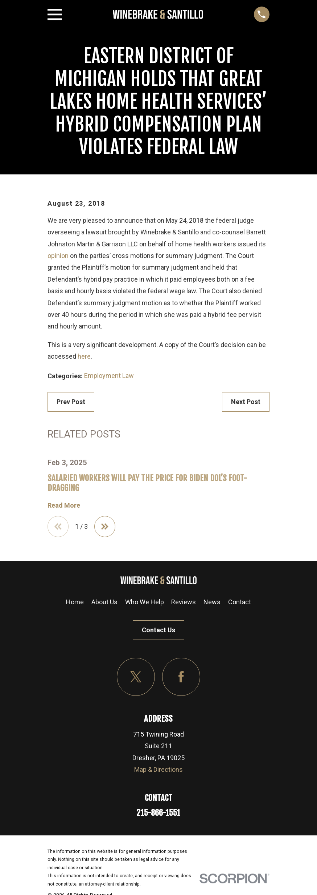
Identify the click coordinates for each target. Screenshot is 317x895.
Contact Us (158, 630)
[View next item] (104, 526)
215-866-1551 (158, 812)
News (212, 602)
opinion (58, 255)
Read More (64, 505)
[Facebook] (181, 677)
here (84, 356)
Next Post (245, 402)
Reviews (183, 602)
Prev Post (71, 402)
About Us (104, 602)
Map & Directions (158, 769)
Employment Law (109, 375)
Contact (239, 602)
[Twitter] (136, 677)
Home (75, 602)
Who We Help (144, 602)
